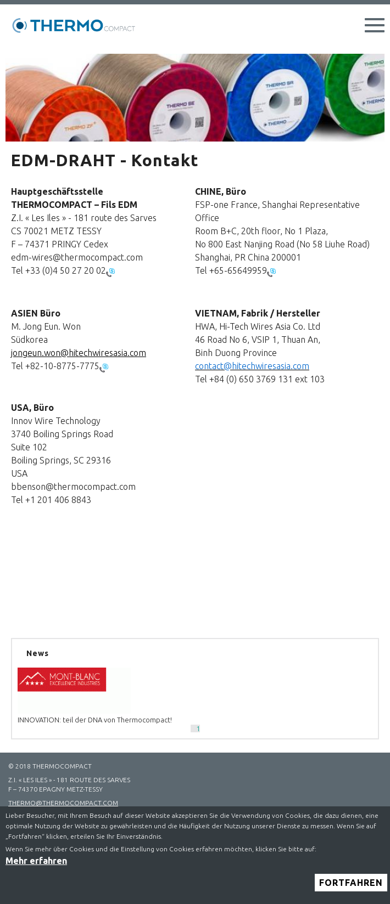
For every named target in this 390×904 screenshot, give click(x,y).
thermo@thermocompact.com (63, 802)
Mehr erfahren (36, 867)
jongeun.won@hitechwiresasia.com (78, 353)
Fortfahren (351, 889)
